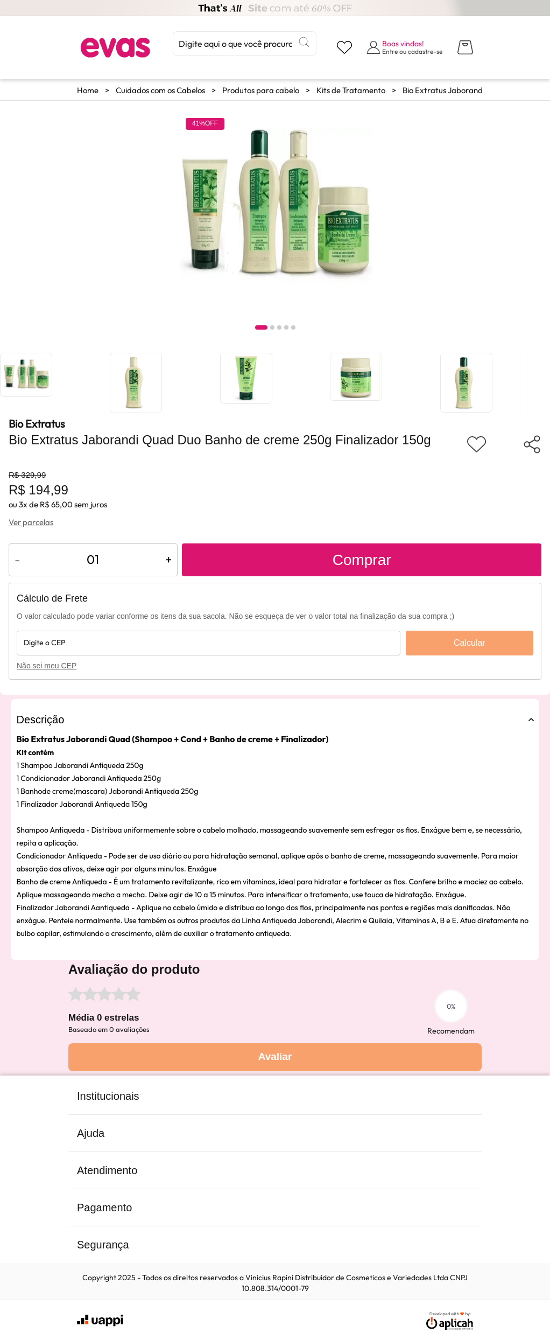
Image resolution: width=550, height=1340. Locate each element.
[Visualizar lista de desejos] (344, 47)
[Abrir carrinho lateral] (465, 47)
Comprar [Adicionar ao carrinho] (362, 560)
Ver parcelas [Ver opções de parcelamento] (31, 522)
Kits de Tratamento (350, 90)
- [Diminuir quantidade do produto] (17, 559)
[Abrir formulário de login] (404, 47)
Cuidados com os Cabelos (160, 90)
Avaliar (275, 1056)
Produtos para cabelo (260, 90)
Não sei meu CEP (46, 665)
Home (87, 90)
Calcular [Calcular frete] (469, 642)
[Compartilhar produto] (532, 444)
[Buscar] (304, 42)
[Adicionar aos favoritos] (476, 444)
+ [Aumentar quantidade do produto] (168, 559)
